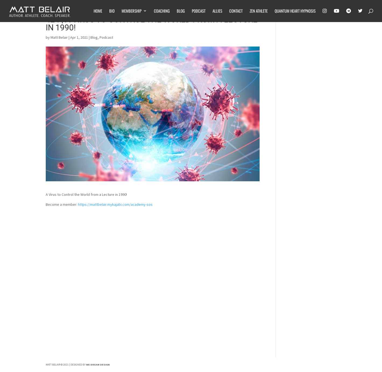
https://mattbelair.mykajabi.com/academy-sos (115, 204)
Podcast (199, 11)
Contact (236, 11)
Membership (132, 11)
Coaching (162, 11)
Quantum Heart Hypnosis (295, 11)
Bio (112, 11)
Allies (217, 11)
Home (98, 11)
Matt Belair (59, 37)
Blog (181, 11)
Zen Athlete (259, 11)
